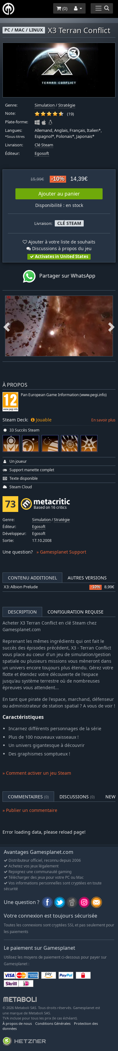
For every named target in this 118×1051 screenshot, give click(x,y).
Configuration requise (76, 612)
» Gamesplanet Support (61, 552)
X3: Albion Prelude (21, 587)
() (61, 8)
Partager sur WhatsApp (59, 276)
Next (111, 325)
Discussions (77, 797)
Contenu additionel (32, 578)
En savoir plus (103, 420)
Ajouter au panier (59, 193)
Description (22, 612)
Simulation (45, 105)
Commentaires (28, 797)
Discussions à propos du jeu (59, 248)
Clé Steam (44, 145)
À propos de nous (17, 1023)
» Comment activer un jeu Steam (37, 773)
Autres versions (87, 578)
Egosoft (42, 153)
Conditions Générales (52, 1023)
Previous (6, 325)
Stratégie (66, 105)
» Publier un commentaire (30, 810)
